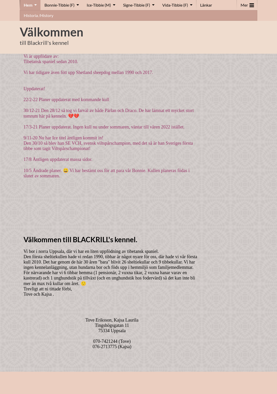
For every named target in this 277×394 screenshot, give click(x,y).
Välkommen (51, 32)
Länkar (206, 5)
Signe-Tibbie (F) (136, 5)
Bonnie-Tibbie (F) (59, 5)
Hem (28, 5)
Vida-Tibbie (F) (175, 5)
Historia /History (38, 15)
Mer (247, 4)
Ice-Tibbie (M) (99, 5)
